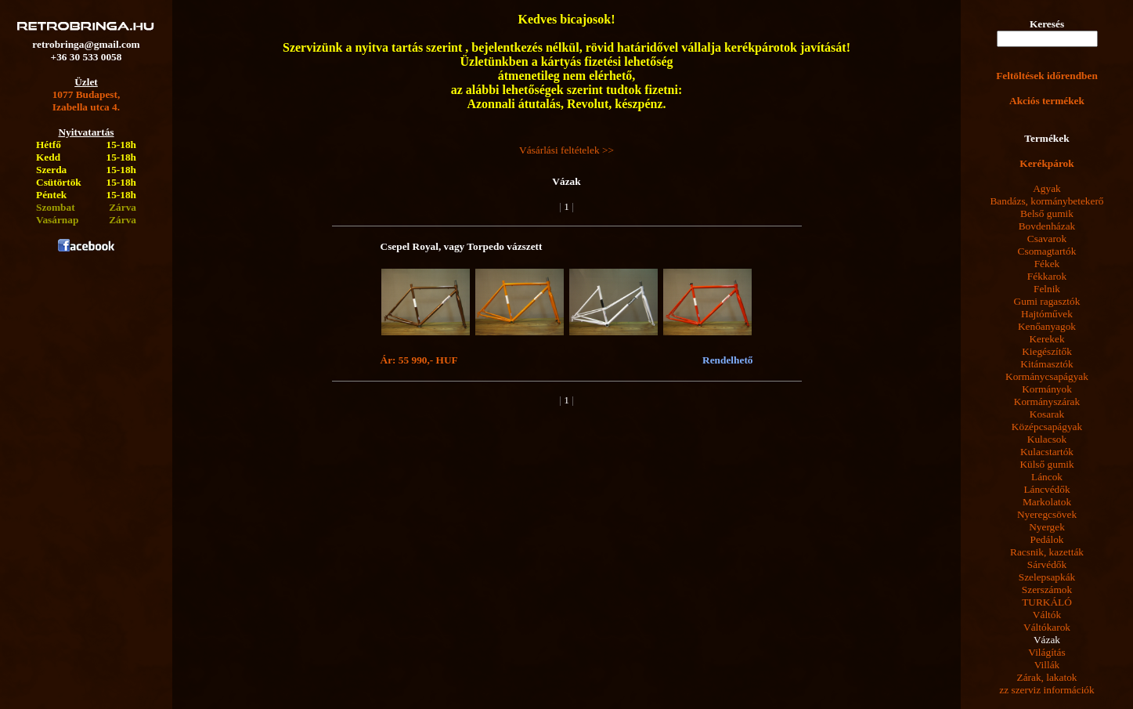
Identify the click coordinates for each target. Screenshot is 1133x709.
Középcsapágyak (1047, 426)
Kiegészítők (1047, 351)
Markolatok (1047, 502)
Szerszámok (1047, 589)
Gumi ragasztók (1047, 301)
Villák (1047, 665)
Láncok (1047, 477)
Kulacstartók (1046, 452)
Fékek (1047, 263)
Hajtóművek (1047, 314)
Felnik (1047, 289)
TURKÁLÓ (1047, 602)
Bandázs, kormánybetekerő (1046, 201)
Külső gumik (1046, 464)
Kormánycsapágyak (1046, 376)
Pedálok (1047, 539)
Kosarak (1047, 414)
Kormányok (1047, 389)
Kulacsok (1046, 439)
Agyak (1047, 188)
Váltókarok (1046, 627)
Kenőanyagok (1047, 326)
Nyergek (1047, 527)
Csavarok (1046, 238)
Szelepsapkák (1047, 577)
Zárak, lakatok (1047, 677)
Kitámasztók (1046, 364)
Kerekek (1046, 339)
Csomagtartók (1047, 251)
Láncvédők (1046, 489)
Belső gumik (1046, 213)
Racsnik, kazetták (1047, 552)
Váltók (1047, 614)
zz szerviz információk (1046, 690)
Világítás (1046, 652)
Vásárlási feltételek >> (566, 150)
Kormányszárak (1047, 401)
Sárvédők (1046, 564)
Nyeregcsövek (1047, 514)
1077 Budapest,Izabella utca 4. (86, 101)
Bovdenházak (1047, 226)
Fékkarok (1046, 276)
